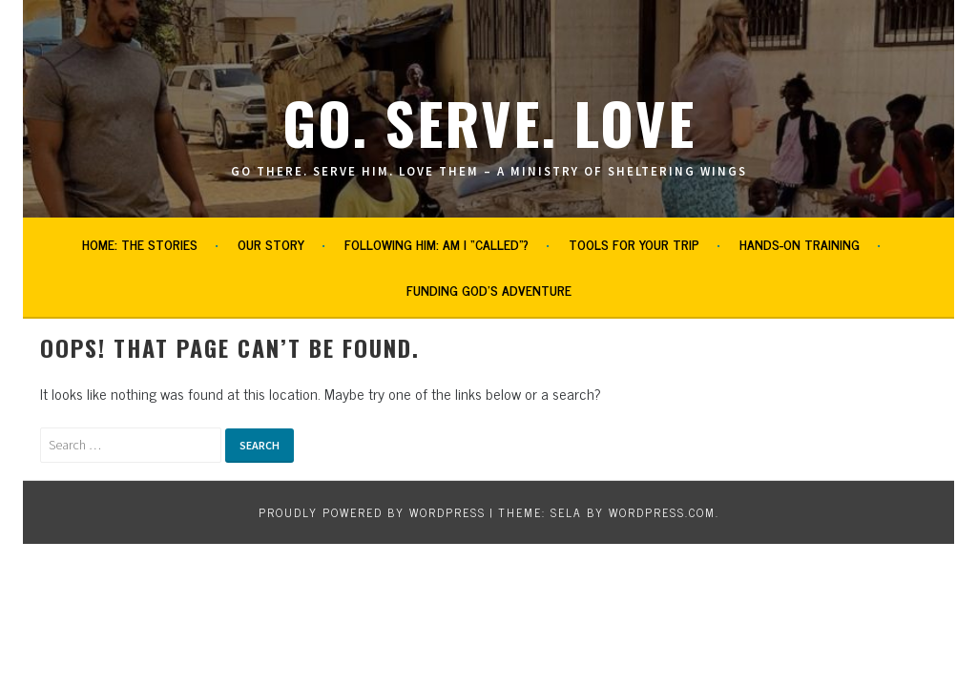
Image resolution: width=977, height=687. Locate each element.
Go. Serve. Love (489, 121)
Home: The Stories (139, 244)
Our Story (271, 244)
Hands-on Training (799, 244)
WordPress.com (662, 512)
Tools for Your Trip (634, 244)
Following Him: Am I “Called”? (436, 244)
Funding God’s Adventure (489, 290)
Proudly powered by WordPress (372, 512)
